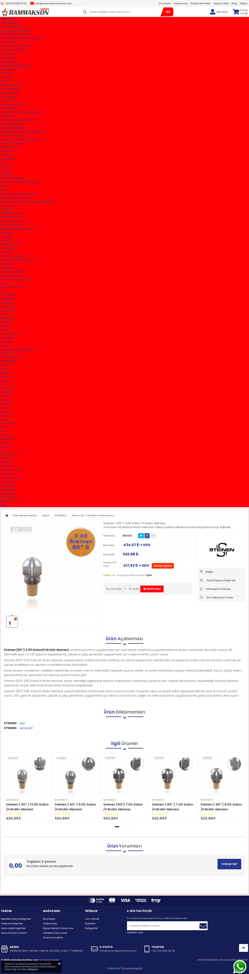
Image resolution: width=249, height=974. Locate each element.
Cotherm (6, 392)
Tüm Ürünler (92, 919)
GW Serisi (7, 209)
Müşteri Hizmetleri (201, 3)
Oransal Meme (10, 244)
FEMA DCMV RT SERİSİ (14, 221)
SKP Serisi (7, 353)
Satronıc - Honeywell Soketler (19, 139)
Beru (4, 190)
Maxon (5, 186)
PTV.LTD (5, 447)
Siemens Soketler (12, 135)
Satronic (6, 462)
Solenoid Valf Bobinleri (15, 279)
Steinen (6, 474)
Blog (234, 3)
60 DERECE (7, 248)
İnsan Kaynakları (53, 937)
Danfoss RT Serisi (11, 225)
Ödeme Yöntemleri (12, 923)
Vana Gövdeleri (11, 357)
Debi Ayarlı (7, 303)
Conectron (8, 338)
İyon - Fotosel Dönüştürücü (17, 260)
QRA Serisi (7, 264)
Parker (5, 443)
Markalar (90, 923)
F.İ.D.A (4, 170)
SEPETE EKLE (152, 589)
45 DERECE (7, 236)
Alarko (5, 365)
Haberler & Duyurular (55, 933)
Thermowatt (8, 485)
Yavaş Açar (8, 307)
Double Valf (8, 310)
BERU (4, 377)
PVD (3, 450)
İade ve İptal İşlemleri (13, 928)
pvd (3, 291)
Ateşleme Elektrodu (13, 178)
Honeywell (7, 423)
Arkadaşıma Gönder (215, 589)
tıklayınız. (33, 969)
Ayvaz (5, 373)
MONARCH (7, 439)
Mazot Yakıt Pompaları (15, 34)
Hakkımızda (181, 3)
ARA (167, 12)
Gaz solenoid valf (12, 287)
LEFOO (5, 431)
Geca (4, 314)
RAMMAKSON (9, 454)
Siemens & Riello (11, 470)
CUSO (4, 330)
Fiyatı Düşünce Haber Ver (217, 580)
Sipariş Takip (221, 3)
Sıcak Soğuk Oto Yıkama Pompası (22, 38)
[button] (117, 826)
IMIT (3, 427)
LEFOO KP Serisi (10, 217)
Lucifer (5, 283)
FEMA (4, 412)
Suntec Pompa (10, 478)
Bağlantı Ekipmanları (14, 198)
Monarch (6, 252)
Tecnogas (7, 482)
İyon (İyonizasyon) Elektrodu (19, 194)
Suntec (5, 322)
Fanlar (5, 81)
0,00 (243, 13)
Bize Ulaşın (49, 919)
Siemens (6, 342)
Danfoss (6, 155)
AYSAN (5, 369)
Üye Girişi (222, 12)
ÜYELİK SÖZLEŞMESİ (207, 959)
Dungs (5, 326)
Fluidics (5, 415)
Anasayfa (165, 3)
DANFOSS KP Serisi (12, 213)
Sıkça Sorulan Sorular (14, 933)
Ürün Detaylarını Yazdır (216, 597)
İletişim (244, 3)
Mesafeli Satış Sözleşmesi (16, 919)
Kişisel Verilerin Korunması (58, 928)
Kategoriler (91, 928)
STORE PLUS (114, 968)
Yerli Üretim (8, 489)
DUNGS (5, 404)
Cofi (3, 163)
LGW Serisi (7, 205)
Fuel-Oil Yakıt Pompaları (16, 30)
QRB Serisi (7, 268)
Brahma (6, 151)
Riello (4, 458)
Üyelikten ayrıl (135, 932)
